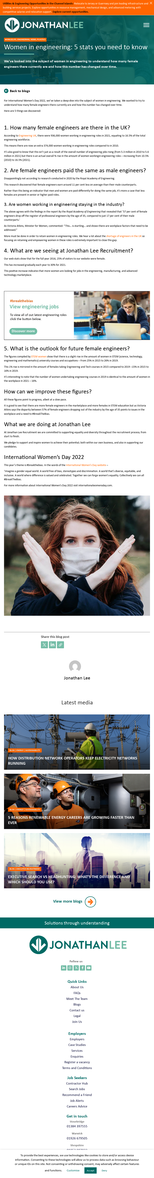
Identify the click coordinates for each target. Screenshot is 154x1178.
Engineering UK (27, 135)
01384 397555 (77, 1126)
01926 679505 (77, 1138)
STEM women (39, 356)
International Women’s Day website (85, 465)
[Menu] (146, 25)
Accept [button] (90, 1170)
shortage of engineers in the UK (124, 236)
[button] (18, 90)
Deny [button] (104, 1170)
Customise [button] (73, 1170)
